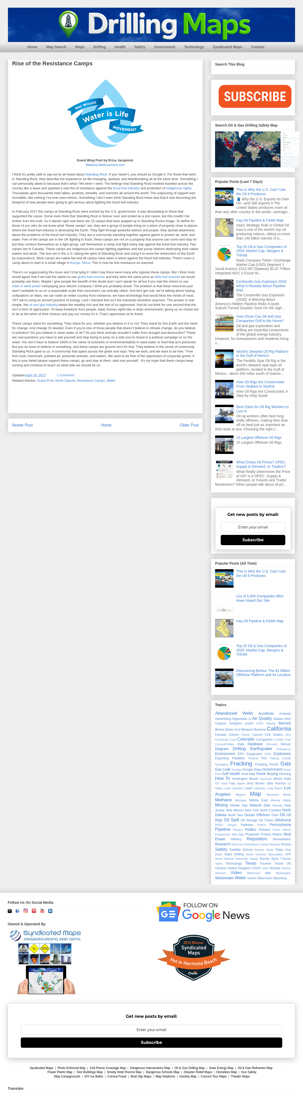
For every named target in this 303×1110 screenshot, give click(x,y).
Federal (253, 758)
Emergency (283, 749)
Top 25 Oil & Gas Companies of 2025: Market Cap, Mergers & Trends (261, 251)
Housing (285, 774)
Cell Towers (274, 734)
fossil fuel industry (126, 188)
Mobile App (238, 805)
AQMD (249, 723)
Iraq (232, 783)
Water (111, 380)
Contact (257, 47)
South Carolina (256, 854)
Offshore (263, 815)
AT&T (260, 723)
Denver (285, 744)
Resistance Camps (91, 380)
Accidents (266, 713)
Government (164, 47)
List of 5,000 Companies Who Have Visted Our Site (260, 598)
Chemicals (221, 739)
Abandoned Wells (234, 713)
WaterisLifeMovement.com (105, 165)
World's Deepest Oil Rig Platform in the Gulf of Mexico (262, 353)
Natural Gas (260, 805)
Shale (270, 849)
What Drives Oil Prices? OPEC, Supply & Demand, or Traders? (261, 464)
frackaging (221, 764)
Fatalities (238, 758)
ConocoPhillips (224, 744)
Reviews (274, 844)
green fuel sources (91, 277)
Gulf (225, 774)
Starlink (229, 858)
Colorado (246, 739)
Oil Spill (231, 819)
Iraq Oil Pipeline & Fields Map (260, 220)
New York (252, 810)
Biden (229, 729)
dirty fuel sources (167, 277)
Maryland (272, 794)
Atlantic (271, 723)
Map (255, 794)
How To (222, 778)
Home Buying (267, 774)
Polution (264, 830)
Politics (250, 829)
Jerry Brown (255, 783)
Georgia (236, 769)
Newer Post (22, 425)
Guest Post (45, 380)
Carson (257, 734)
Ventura (274, 868)
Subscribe (253, 539)
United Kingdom (239, 868)
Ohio (274, 815)
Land (227, 788)
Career (245, 734)
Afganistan (239, 719)
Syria (274, 858)
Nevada (277, 805)
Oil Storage (249, 820)
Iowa (225, 783)
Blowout (247, 729)
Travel (279, 863)
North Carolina (270, 810)
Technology (194, 47)
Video (236, 872)
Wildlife (252, 878)
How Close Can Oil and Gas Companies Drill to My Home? (260, 318)
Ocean (249, 815)
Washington (283, 873)
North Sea (235, 815)
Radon (277, 834)
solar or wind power (26, 286)
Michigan (240, 800)
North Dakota (65, 380)
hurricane (266, 778)
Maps (80, 47)
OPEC (219, 824)
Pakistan (247, 825)
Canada (220, 734)
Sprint (219, 858)
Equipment (254, 754)
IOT (217, 783)
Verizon (286, 868)
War (268, 873)
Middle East (258, 800)
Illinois (277, 779)
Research (222, 844)
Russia (286, 844)
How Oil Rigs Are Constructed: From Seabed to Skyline (260, 384)
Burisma (260, 729)
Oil (282, 814)
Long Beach (275, 788)
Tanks (219, 863)
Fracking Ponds (266, 764)
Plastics (238, 829)
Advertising (223, 719)
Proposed (252, 834)
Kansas (280, 783)
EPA (241, 754)
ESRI (268, 753)
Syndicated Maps (227, 47)
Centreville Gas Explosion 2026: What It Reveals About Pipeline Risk (261, 285)
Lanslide (237, 788)
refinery (236, 839)
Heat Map (248, 774)
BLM (237, 729)
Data (240, 744)
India (287, 779)
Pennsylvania (280, 825)
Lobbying (259, 788)
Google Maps (252, 769)
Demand (271, 744)
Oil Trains (266, 820)
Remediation (282, 839)
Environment (225, 754)
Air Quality (262, 718)
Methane (223, 799)
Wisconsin (264, 878)
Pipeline (222, 829)
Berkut (219, 729)
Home (32, 47)
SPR (288, 854)
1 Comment (65, 375)
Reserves (237, 844)
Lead (248, 788)
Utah (265, 868)
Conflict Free (282, 739)
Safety (139, 47)
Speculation (275, 854)
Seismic (259, 849)
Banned (285, 723)
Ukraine (220, 868)
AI (249, 718)
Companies (264, 739)
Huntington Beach (245, 779)
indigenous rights (178, 188)
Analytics (235, 723)
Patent (261, 824)
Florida (286, 758)
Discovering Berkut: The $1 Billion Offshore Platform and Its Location (263, 673)
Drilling (99, 47)
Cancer (234, 734)
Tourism (265, 863)
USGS (256, 868)
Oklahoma (283, 820)
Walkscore (253, 873)
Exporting (222, 758)
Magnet (240, 794)
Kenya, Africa (80, 263)
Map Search (56, 47)
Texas (251, 863)
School (248, 850)
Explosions (282, 754)
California (279, 728)
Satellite (235, 850)
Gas (285, 763)
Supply (253, 858)
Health (120, 47)
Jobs (269, 783)
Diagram (222, 749)
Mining (221, 805)
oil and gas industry (43, 305)
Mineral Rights (281, 800)
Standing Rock (96, 174)
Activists (285, 713)
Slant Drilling (234, 854)
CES (288, 734)
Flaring (274, 758)
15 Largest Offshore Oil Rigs (258, 437)
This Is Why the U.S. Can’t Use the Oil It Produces (261, 192)
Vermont (220, 873)
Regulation (257, 838)
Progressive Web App (229, 834)
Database (255, 744)
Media (287, 794)
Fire (264, 758)
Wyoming (279, 878)
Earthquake (261, 748)
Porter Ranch (282, 829)
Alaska (278, 719)
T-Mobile (285, 858)
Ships (279, 850)
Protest (266, 834)
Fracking (241, 763)
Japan (241, 783)
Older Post (189, 425)
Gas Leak (222, 769)
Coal (233, 739)
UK (289, 863)
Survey (264, 858)
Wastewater (224, 878)
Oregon (232, 824)
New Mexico (235, 810)
